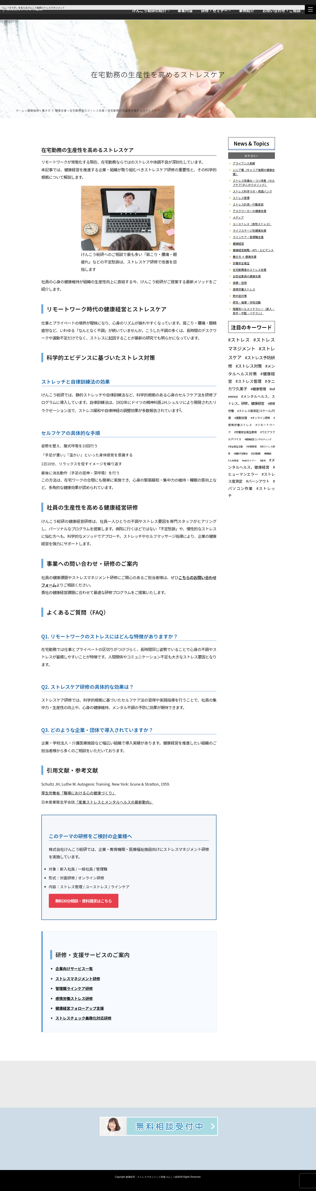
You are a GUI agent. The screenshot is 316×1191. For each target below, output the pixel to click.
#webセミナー (249, 460)
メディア (238, 217)
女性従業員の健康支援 (247, 276)
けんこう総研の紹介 (149, 10)
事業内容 (185, 10)
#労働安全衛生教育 (245, 432)
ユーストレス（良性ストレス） (252, 224)
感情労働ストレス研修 (74, 999)
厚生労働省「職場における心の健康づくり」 (78, 794)
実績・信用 (240, 283)
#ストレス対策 (249, 366)
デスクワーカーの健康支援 (249, 211)
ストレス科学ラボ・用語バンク (252, 191)
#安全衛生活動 (235, 446)
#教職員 (267, 453)
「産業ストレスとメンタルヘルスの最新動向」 (114, 803)
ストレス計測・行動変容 (248, 204)
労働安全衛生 (241, 263)
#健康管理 (258, 388)
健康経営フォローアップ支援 (79, 1009)
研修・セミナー (214, 10)
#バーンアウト (257, 481)
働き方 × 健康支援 (54, 111)
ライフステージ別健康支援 (249, 230)
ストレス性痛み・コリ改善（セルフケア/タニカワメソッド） (254, 182)
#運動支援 (240, 418)
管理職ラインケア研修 (74, 989)
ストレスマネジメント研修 (77, 979)
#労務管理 (251, 446)
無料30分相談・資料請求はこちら (83, 902)
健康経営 (33, 111)
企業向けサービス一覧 (74, 969)
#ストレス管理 (248, 381)
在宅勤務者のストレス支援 (87, 111)
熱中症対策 (240, 296)
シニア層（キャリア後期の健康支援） (254, 172)
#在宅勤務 (255, 453)
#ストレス (239, 339)
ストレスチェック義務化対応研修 (83, 1019)
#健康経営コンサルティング (258, 439)
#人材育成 (233, 460)
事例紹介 (246, 10)
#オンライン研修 (260, 418)
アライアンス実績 (244, 163)
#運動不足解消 (241, 453)
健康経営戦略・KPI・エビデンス (253, 250)
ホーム (20, 111)
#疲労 (263, 460)
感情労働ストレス (244, 289)
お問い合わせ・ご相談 (282, 10)
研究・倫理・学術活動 (247, 302)
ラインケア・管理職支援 (248, 237)
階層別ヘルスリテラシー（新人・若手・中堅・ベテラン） (254, 311)
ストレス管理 (241, 198)
